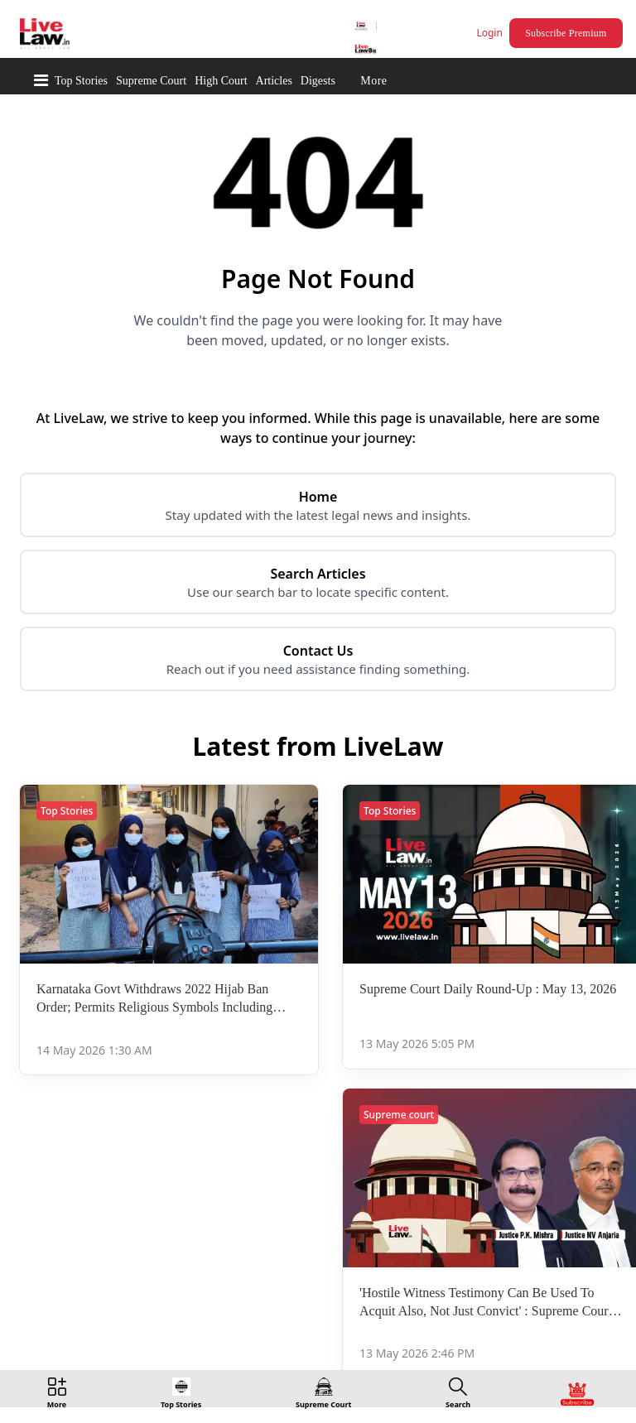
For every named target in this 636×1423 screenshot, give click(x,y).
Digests (318, 81)
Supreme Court (151, 81)
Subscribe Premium (565, 33)
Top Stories (81, 81)
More (373, 81)
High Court (221, 81)
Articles (274, 81)
